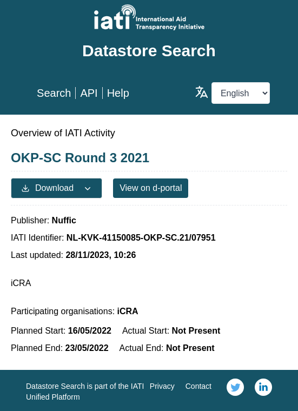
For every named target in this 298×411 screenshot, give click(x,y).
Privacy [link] (162, 386)
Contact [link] (198, 386)
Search (54, 93)
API (88, 93)
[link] (235, 390)
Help (118, 93)
